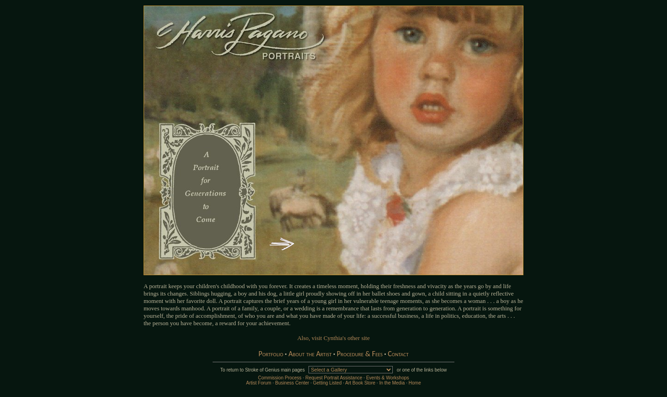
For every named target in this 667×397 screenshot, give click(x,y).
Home (415, 382)
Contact (398, 353)
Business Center (292, 382)
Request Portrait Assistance (333, 377)
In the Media (392, 382)
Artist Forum (258, 382)
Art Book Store (360, 382)
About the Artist (310, 353)
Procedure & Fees (360, 353)
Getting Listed (327, 382)
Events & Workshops (387, 377)
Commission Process (280, 377)
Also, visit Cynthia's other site (333, 337)
